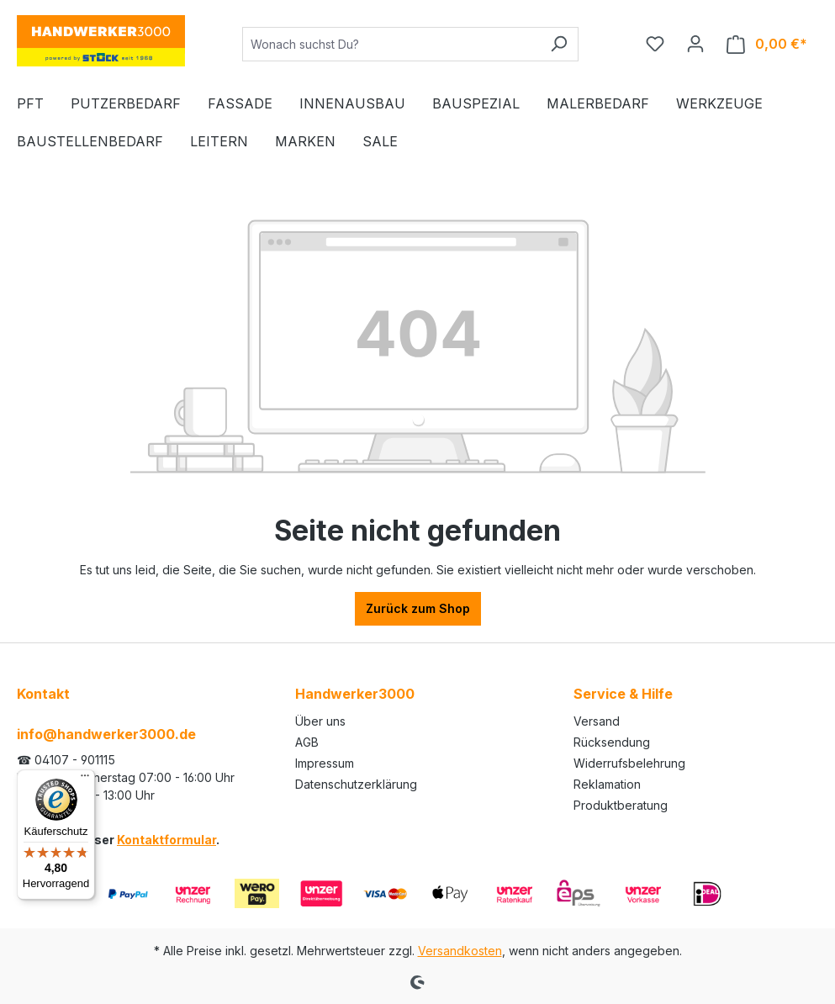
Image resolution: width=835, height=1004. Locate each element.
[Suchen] (559, 44)
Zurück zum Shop (418, 608)
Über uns (320, 721)
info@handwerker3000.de (106, 734)
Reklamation (607, 784)
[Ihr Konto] (695, 44)
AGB (307, 742)
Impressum (324, 763)
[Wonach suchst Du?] (391, 44)
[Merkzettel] (655, 44)
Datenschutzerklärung (356, 784)
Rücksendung (611, 742)
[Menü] (85, 779)
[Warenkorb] (767, 44)
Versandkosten (460, 950)
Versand (596, 721)
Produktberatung (620, 805)
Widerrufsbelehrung (629, 763)
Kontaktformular (166, 839)
